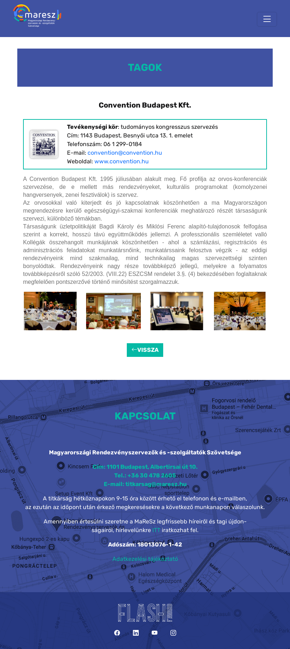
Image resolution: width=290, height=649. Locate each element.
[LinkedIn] (136, 633)
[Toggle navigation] (267, 19)
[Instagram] (173, 633)
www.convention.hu (121, 161)
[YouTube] (154, 633)
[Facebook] (117, 633)
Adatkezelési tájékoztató (145, 558)
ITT (156, 530)
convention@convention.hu (125, 152)
